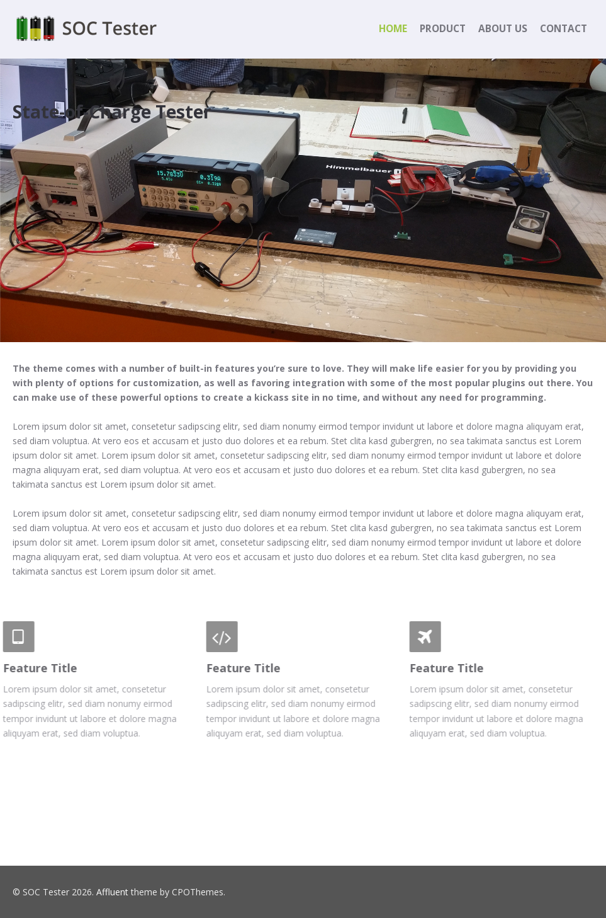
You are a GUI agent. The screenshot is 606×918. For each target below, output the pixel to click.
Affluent (112, 892)
